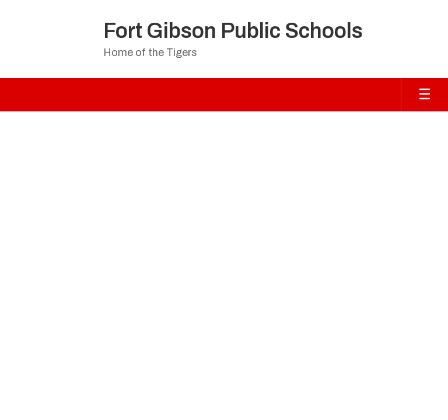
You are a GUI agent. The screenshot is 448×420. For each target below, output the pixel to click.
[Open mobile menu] (424, 94)
